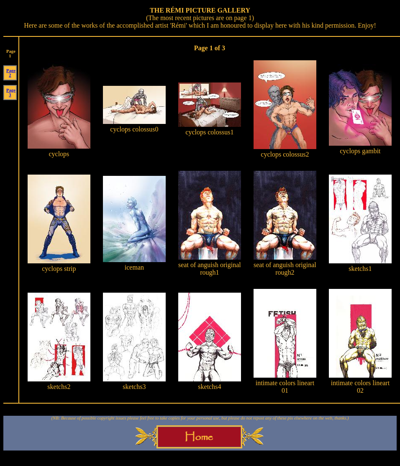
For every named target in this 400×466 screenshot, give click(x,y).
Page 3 (10, 92)
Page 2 (10, 72)
